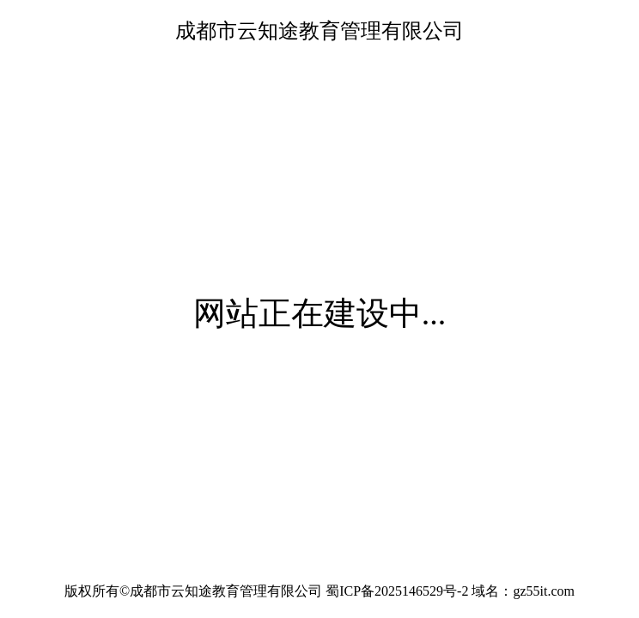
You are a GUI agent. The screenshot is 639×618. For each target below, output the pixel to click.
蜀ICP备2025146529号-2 (397, 591)
